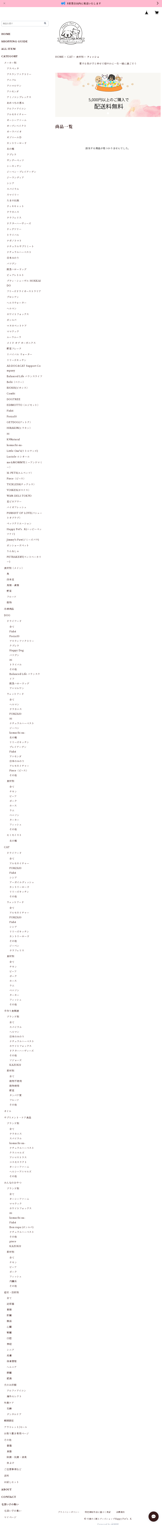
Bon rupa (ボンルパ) (21, 1227)
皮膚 (9, 1355)
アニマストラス (18, 1157)
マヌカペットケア (17, 325)
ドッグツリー (14, 229)
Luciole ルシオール (18, 456)
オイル (7, 1111)
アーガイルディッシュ (21, 882)
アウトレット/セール (15, 1427)
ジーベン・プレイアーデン (21, 171)
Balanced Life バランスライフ (24, 376)
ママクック (13, 331)
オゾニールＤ (14, 137)
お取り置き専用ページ (16, 1433)
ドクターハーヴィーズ (19, 223)
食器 (9, 1451)
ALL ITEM (8, 48)
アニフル (11, 80)
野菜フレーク (14, 348)
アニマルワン (14, 85)
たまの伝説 (13, 200)
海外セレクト (14, 1396)
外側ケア (9, 1402)
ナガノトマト (14, 240)
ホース (13, 805)
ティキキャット (15, 206)
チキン (13, 791)
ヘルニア (12, 1367)
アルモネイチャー (16, 114)
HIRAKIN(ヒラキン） (19, 428)
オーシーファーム (16, 120)
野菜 (9, 591)
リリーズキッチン (16, 360)
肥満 (9, 1378)
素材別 (10, 1070)
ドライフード (14, 621)
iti (8, 433)
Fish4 (10, 410)
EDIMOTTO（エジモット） (23, 405)
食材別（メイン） (14, 568)
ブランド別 (13, 1016)
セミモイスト (14, 835)
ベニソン (14, 815)
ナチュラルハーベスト (19, 252)
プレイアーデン (18, 746)
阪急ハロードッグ (16, 269)
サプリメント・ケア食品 (17, 1117)
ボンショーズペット (18, 545)
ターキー (14, 819)
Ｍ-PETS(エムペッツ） (20, 472)
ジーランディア (15, 177)
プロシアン (13, 297)
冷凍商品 (9, 608)
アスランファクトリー (19, 74)
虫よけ (10, 1462)
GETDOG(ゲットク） (19, 422)
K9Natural (13, 439)
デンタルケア (14, 1414)
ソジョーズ (15, 1060)
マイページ (10, 1517)
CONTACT (8, 1497)
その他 (13, 669)
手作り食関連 (11, 1010)
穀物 (9, 602)
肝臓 (9, 1315)
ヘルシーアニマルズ (20, 1171)
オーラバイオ (14, 131)
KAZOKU (15, 1064)
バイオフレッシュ (16, 507)
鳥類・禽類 (13, 585)
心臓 (9, 1326)
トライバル (13, 234)
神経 (9, 1344)
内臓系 (13, 1281)
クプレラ (12, 154)
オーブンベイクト (16, 125)
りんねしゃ (13, 551)
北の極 (10, 148)
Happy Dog (16, 650)
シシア (10, 183)
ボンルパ (12, 320)
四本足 (10, 579)
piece (12, 1241)
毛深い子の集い (13, 1510)
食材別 (80, 56)
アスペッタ (13, 68)
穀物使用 (14, 1085)
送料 (6, 1475)
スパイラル (13, 189)
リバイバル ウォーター (19, 354)
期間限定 (9, 1420)
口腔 (9, 1338)
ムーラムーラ (14, 337)
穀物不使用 (15, 1081)
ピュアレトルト (15, 275)
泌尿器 (10, 1303)
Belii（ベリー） (16, 382)
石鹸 (9, 1408)
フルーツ (11, 596)
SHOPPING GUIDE (14, 41)
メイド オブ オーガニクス (21, 342)
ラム (11, 810)
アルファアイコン (16, 108)
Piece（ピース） (16, 478)
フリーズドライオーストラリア (24, 291)
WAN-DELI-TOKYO (19, 495)
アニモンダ (13, 91)
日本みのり (13, 257)
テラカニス (13, 211)
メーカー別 (10, 62)
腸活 (9, 1321)
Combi (11, 393)
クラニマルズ (16, 1152)
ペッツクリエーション (19, 523)
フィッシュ (15, 824)
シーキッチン (14, 166)
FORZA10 (15, 713)
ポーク (13, 800)
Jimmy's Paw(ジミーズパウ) (23, 539)
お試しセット (11, 1482)
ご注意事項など (13, 1469)
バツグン (12, 263)
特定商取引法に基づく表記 (98, 1512)
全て (11, 626)
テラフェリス (14, 217)
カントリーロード (17, 143)
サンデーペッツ (15, 160)
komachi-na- (15, 445)
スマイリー (13, 194)
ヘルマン (12, 308)
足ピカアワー (14, 501)
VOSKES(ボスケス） (19, 490)
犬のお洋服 (10, 1384)
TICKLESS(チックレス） (21, 484)
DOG (7, 615)
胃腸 (9, 1309)
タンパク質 (15, 1095)
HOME (59, 56)
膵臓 (9, 1372)
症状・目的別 (11, 1292)
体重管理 (12, 1361)
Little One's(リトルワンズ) (22, 450)
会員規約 (120, 1512)
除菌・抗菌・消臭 (17, 1457)
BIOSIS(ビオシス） (18, 387)
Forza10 (12, 416)
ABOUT (6, 1489)
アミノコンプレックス (19, 97)
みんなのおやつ (13, 1182)
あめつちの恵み (15, 102)
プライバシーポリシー (68, 1512)
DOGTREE (14, 399)
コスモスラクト (18, 1162)
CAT (70, 56)
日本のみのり (16, 761)
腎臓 (9, 1332)
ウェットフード (15, 693)
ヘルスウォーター (16, 302)
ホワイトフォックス (18, 314)
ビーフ (13, 796)
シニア (10, 1349)
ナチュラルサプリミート (20, 246)
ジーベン (14, 728)
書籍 (9, 1445)
